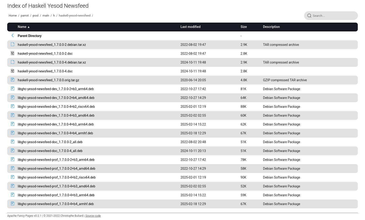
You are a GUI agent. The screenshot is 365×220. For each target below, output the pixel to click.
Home (13, 15)
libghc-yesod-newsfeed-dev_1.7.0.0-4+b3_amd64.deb (56, 115)
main (46, 15)
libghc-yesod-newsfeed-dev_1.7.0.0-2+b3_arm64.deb (56, 89)
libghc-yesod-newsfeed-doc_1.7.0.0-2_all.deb (50, 142)
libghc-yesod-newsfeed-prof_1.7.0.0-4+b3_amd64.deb (56, 186)
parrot (25, 15)
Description (271, 27)
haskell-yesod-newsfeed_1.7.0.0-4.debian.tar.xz (52, 62)
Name (22, 27)
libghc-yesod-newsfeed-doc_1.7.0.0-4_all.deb (50, 151)
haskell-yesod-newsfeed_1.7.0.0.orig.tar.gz (48, 80)
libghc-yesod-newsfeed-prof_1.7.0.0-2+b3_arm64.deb (56, 160)
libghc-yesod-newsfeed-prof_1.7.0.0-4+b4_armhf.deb (56, 204)
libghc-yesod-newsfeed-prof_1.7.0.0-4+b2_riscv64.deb (57, 177)
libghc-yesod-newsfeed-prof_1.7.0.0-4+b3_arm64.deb (56, 195)
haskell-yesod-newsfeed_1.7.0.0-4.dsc (45, 71)
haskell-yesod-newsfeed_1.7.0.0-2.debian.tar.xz (52, 45)
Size (244, 27)
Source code (93, 215)
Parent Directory (29, 36)
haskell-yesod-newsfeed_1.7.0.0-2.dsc (45, 53)
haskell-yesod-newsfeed (75, 15)
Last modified (190, 27)
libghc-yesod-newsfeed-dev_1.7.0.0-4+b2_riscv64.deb (56, 106)
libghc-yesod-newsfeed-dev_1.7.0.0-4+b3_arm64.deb (56, 124)
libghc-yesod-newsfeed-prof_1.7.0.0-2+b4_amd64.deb (56, 168)
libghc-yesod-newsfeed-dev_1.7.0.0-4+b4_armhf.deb (55, 133)
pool (36, 15)
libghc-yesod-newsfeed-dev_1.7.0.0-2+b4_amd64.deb (56, 98)
